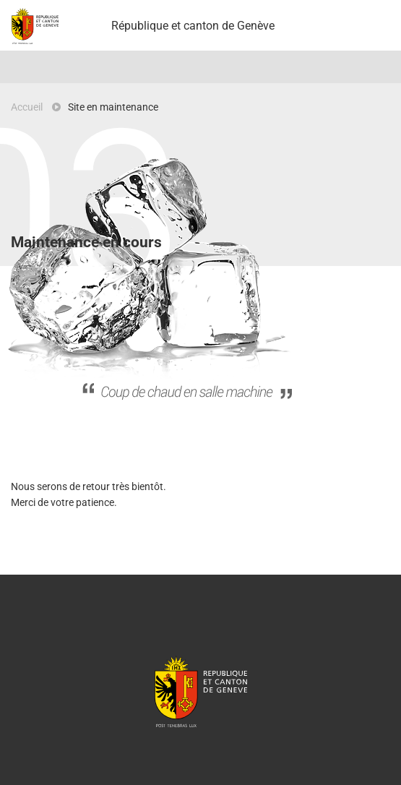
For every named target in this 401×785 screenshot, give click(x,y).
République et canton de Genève (201, 691)
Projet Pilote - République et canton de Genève (35, 26)
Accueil (27, 107)
